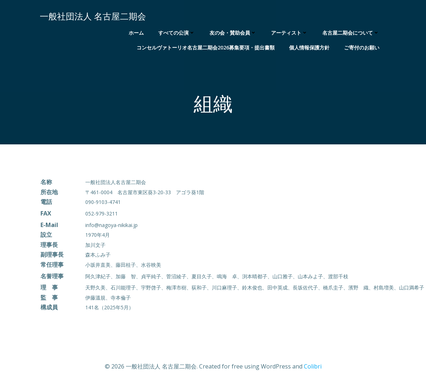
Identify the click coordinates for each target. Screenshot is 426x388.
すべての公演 (176, 32)
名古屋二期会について (350, 32)
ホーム (136, 32)
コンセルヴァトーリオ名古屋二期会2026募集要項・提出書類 (206, 47)
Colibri (313, 366)
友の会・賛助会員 (233, 32)
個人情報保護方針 (309, 47)
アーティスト (289, 32)
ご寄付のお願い (361, 47)
